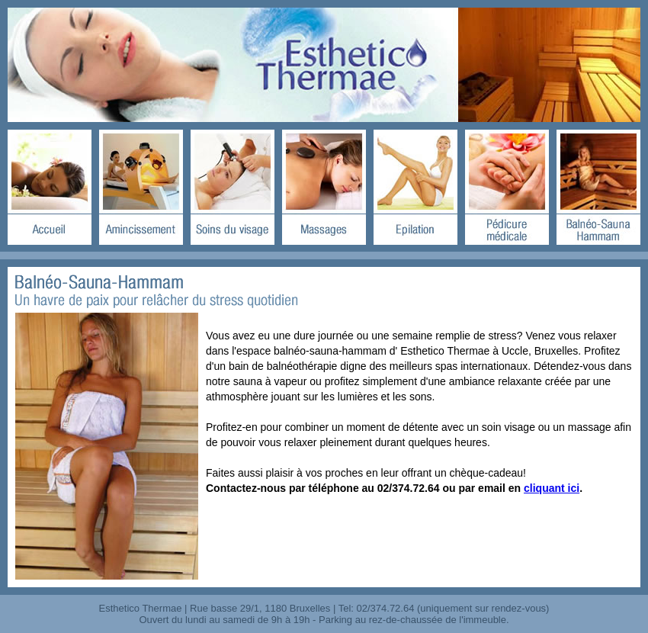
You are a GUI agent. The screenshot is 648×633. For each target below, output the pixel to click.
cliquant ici (551, 488)
